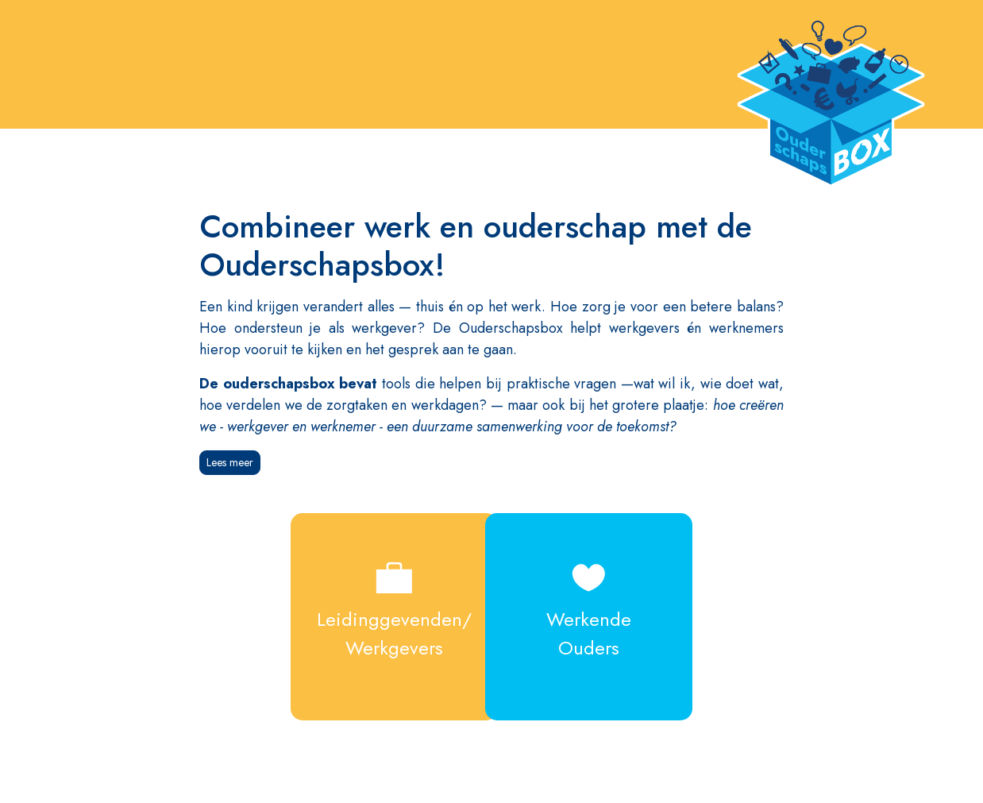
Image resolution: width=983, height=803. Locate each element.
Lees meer (229, 462)
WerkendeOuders (599, 606)
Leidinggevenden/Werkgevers (383, 606)
